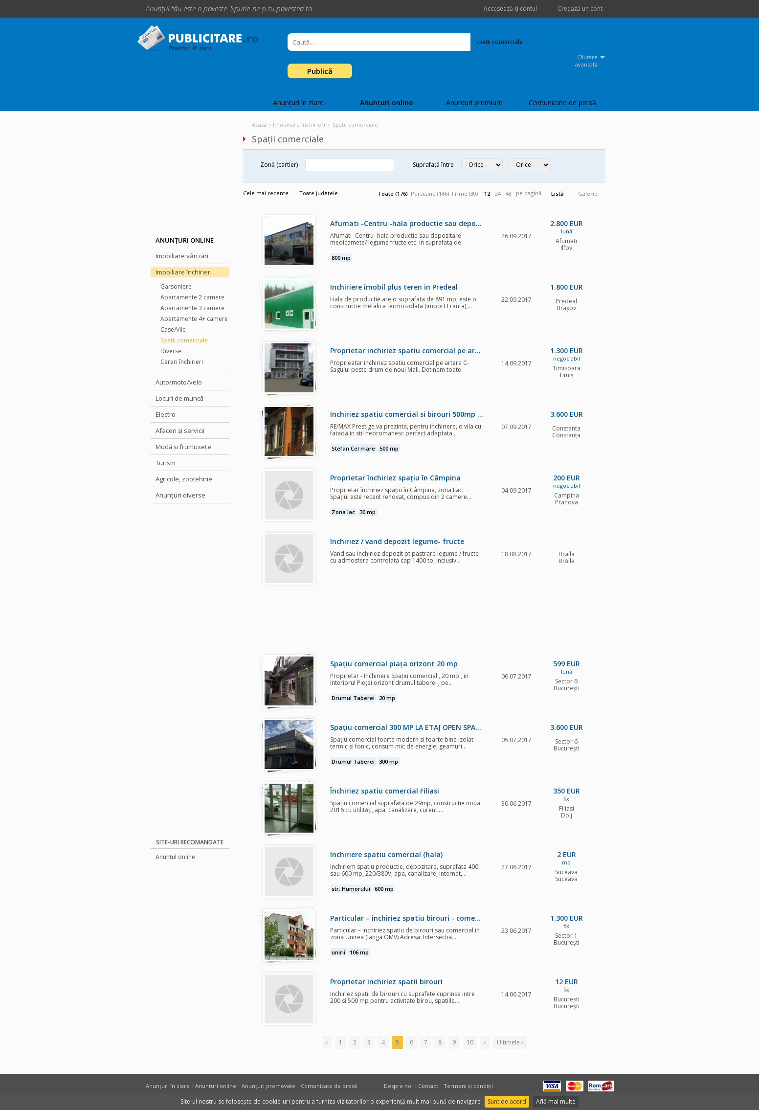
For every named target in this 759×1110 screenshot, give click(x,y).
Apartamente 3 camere (192, 308)
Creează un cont (580, 8)
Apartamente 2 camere (192, 297)
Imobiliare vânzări (182, 255)
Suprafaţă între (433, 164)
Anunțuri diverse (180, 495)
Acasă (259, 124)
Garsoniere (176, 286)
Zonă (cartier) (279, 164)
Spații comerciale (184, 340)
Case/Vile (173, 329)
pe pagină (528, 193)
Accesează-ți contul (510, 8)
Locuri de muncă (179, 398)
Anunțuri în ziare (298, 102)
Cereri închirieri (181, 362)
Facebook (316, 8)
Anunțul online (175, 857)
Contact (428, 1086)
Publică (320, 71)
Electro (166, 414)
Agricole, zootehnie (184, 479)
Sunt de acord (507, 1101)
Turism (166, 462)
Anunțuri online (386, 102)
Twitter (331, 8)
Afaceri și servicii (180, 430)
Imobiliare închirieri (184, 272)
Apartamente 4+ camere (194, 319)
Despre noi (398, 1086)
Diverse (170, 351)
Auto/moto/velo (179, 382)
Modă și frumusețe (183, 446)
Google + (345, 8)
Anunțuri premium (474, 102)
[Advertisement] (190, 674)
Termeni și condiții (468, 1086)
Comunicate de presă (562, 102)
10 (470, 1042)
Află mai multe (556, 1101)
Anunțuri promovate (268, 1086)
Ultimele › (510, 1042)
